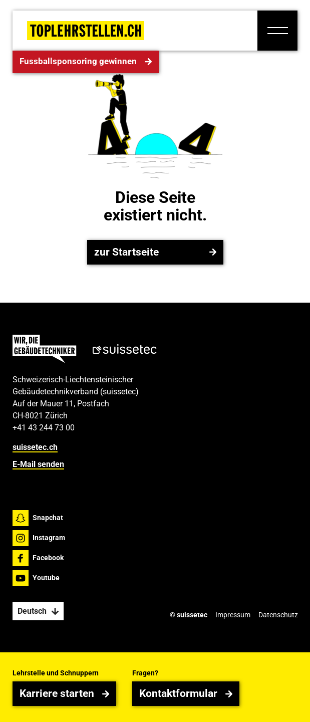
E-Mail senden (38, 464)
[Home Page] (85, 30)
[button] (277, 31)
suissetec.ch (35, 447)
